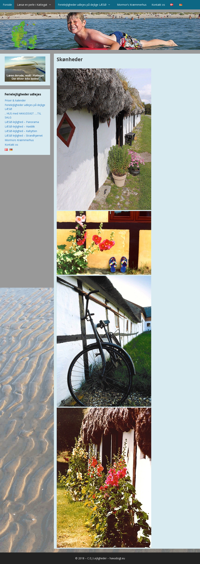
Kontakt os (158, 4)
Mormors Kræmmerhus (19, 140)
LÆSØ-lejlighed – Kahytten (21, 131)
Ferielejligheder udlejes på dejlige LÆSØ (86, 4)
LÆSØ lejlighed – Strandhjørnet (24, 135)
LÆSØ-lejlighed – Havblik (20, 126)
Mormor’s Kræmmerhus (132, 4)
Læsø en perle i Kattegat (36, 4)
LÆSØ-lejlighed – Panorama (22, 122)
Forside (7, 4)
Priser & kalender (15, 100)
